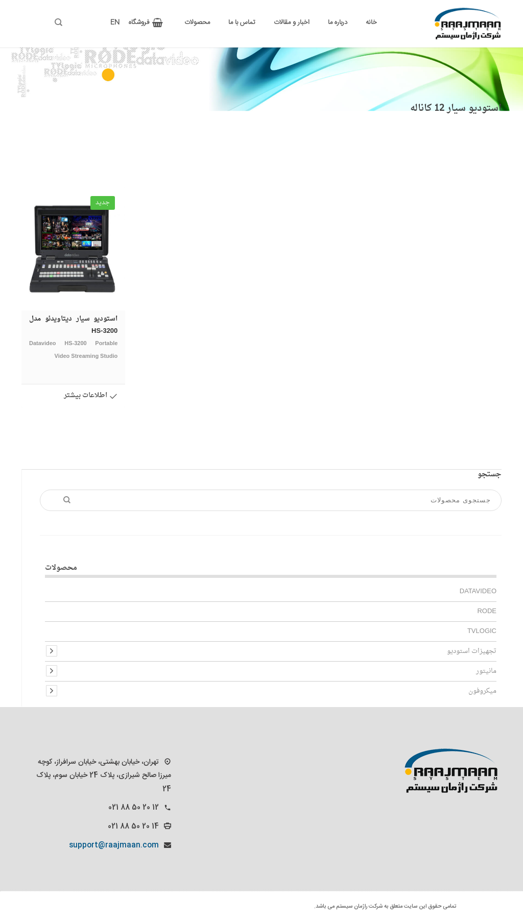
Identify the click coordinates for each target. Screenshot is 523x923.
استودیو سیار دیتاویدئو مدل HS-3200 (73, 337)
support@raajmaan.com (114, 845)
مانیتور (486, 671)
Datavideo (478, 591)
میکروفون (482, 691)
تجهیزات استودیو (471, 651)
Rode (486, 611)
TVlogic (481, 631)
